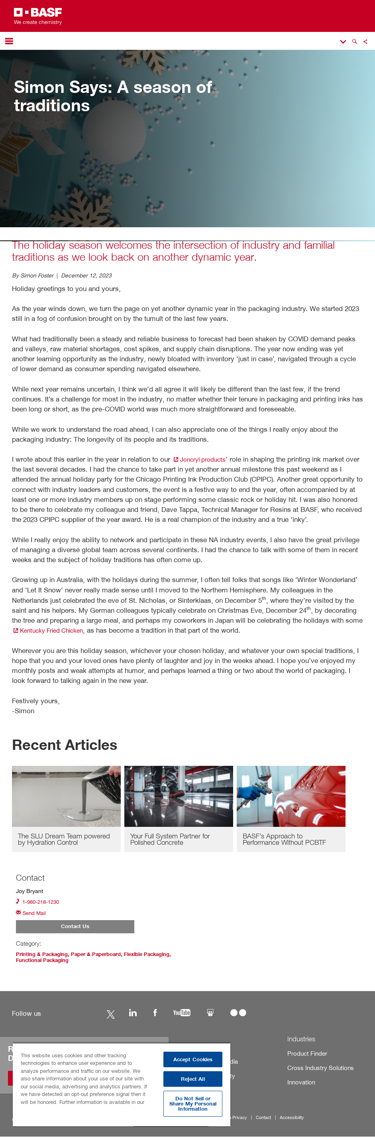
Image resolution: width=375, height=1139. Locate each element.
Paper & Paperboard (102, 957)
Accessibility (278, 1120)
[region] (121, 1084)
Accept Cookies (193, 1059)
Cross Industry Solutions (314, 1070)
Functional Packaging (76, 962)
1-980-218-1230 (40, 903)
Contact (252, 1120)
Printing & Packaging (44, 957)
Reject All (192, 1079)
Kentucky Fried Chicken (52, 630)
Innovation (298, 1085)
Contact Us (75, 929)
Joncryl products (202, 459)
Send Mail (32, 915)
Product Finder (303, 1055)
